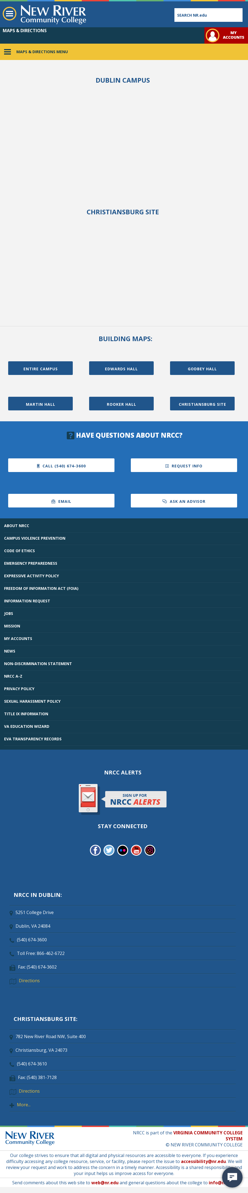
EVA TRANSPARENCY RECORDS (33, 738)
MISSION (12, 626)
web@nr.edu (105, 1183)
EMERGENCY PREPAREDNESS (30, 563)
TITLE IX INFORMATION (26, 713)
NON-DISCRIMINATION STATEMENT (38, 663)
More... (24, 1105)
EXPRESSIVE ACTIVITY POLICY (31, 575)
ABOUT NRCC (16, 525)
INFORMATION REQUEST (27, 600)
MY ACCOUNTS (18, 638)
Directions (29, 981)
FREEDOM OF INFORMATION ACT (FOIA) (41, 588)
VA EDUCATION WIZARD (26, 726)
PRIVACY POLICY (19, 688)
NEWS (9, 651)
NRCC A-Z (13, 676)
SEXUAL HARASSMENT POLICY (32, 701)
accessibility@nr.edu (203, 1161)
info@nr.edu (222, 1183)
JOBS (8, 613)
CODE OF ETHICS (19, 550)
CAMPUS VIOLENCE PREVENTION (34, 538)
